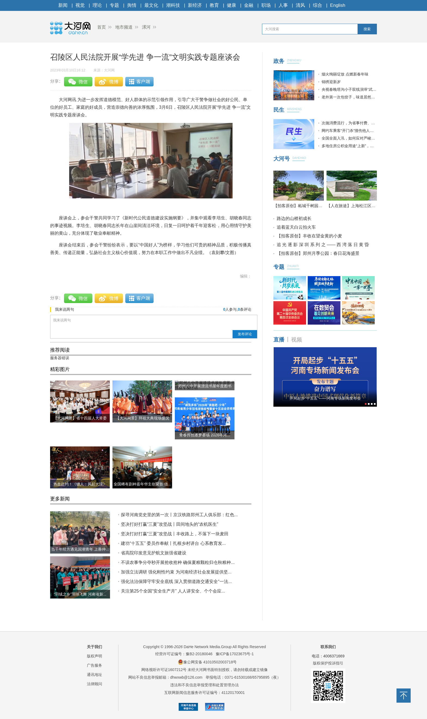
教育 (214, 5)
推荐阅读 (60, 350)
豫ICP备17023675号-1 (235, 654)
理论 (97, 5)
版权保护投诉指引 (328, 663)
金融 (248, 5)
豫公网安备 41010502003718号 (207, 662)
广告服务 (94, 665)
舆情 (131, 5)
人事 (283, 5)
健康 (231, 5)
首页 (101, 27)
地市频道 (124, 27)
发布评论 (245, 334)
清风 (300, 5)
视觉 (80, 5)
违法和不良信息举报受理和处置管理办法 (204, 685)
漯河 (146, 27)
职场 (266, 5)
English (337, 5)
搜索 (367, 29)
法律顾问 (94, 684)
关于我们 (94, 647)
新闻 (63, 5)
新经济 (195, 5)
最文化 (151, 5)
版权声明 (94, 656)
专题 (114, 5)
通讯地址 (94, 674)
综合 (317, 5)
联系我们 (328, 647)
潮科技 (173, 5)
